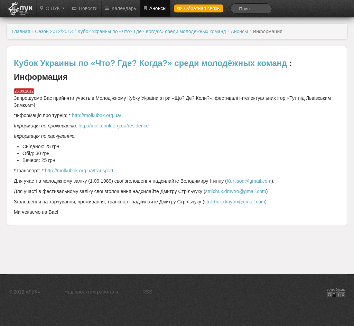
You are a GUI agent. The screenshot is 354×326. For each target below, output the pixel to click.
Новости (84, 8)
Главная (21, 31)
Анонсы (155, 8)
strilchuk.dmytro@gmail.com (235, 191)
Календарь (120, 8)
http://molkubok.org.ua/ (96, 115)
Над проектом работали (91, 292)
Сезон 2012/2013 (54, 31)
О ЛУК (52, 8)
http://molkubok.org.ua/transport (79, 170)
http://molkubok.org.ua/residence (113, 125)
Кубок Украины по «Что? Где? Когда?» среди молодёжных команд (152, 31)
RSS (148, 292)
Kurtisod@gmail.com (249, 181)
